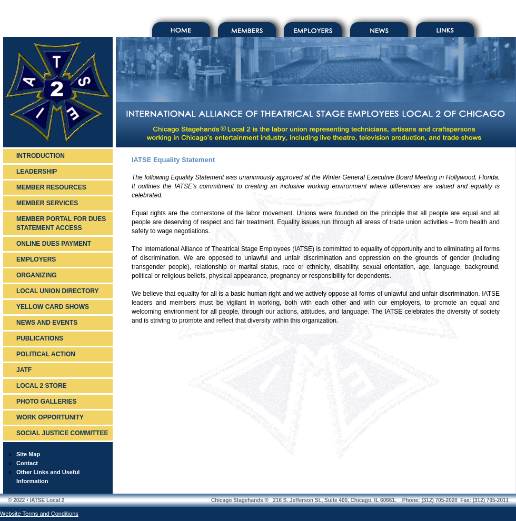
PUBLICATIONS (39, 338)
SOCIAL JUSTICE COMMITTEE (62, 433)
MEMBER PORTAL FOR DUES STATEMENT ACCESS (61, 223)
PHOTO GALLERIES (46, 401)
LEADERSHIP (36, 171)
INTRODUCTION (40, 155)
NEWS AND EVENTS (46, 322)
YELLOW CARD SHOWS (52, 306)
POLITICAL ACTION (45, 354)
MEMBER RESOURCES (51, 187)
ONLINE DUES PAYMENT (53, 243)
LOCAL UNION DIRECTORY (57, 291)
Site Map (28, 454)
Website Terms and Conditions (39, 513)
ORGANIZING (36, 275)
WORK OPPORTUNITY (50, 417)
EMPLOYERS (36, 259)
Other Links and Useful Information (48, 476)
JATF (24, 370)
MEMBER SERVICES (47, 203)
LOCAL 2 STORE (41, 385)
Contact (27, 463)
